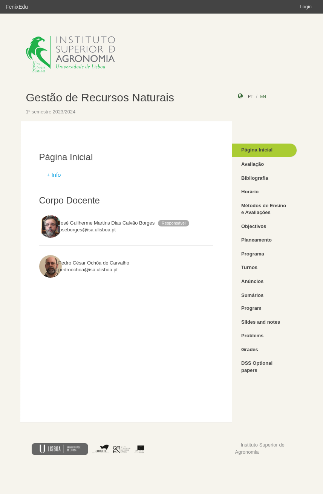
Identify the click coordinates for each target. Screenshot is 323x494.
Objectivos (253, 226)
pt (250, 96)
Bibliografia (254, 178)
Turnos (249, 267)
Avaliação (252, 164)
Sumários (252, 295)
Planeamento (256, 240)
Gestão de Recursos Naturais (100, 97)
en (263, 96)
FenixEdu (17, 7)
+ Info (54, 174)
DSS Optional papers (256, 366)
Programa (252, 254)
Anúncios (252, 281)
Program (251, 308)
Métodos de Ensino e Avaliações (263, 209)
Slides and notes (260, 322)
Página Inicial (256, 150)
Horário (250, 191)
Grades (249, 349)
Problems (252, 335)
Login (306, 6)
